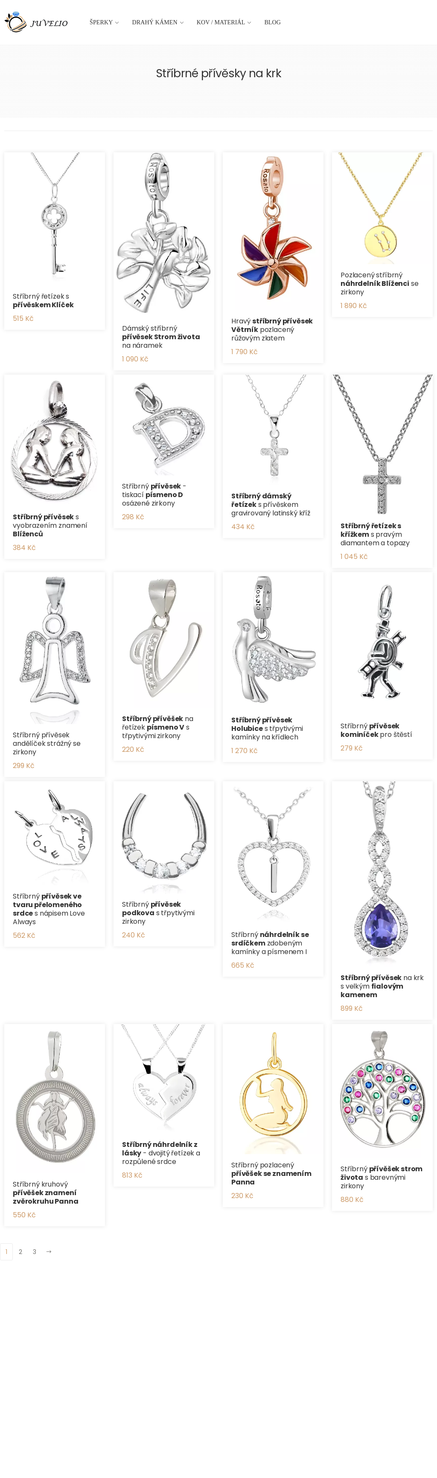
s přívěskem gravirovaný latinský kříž (270, 504)
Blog (272, 22)
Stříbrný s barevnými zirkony (381, 1177)
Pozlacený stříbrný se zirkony (380, 283)
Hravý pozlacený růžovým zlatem (272, 329)
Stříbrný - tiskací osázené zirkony (154, 494)
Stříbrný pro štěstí (376, 730)
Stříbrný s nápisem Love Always (49, 909)
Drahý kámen (155, 22)
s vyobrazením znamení (50, 525)
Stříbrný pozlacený (271, 1173)
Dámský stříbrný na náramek (161, 336)
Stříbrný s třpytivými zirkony (158, 912)
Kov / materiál (221, 22)
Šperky (101, 22)
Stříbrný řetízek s (43, 300)
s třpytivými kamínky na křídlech (267, 728)
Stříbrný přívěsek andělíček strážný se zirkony (47, 743)
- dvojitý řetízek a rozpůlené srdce (161, 1153)
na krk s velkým (382, 986)
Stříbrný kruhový (45, 1192)
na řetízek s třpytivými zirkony (157, 727)
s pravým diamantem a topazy (375, 534)
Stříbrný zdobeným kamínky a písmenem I (270, 943)
